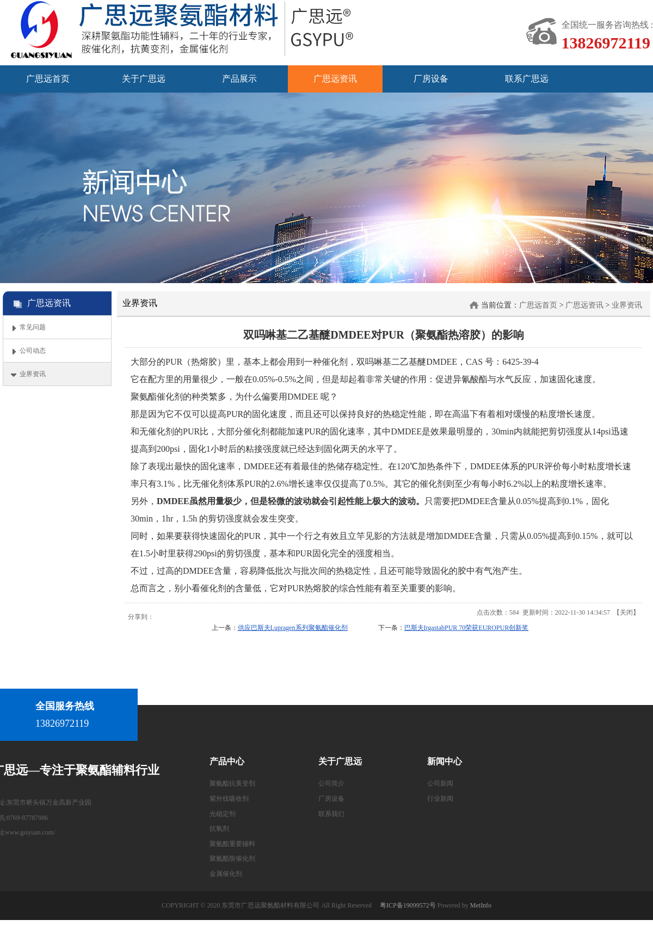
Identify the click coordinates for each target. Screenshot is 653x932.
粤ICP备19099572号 (408, 905)
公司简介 (331, 783)
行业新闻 (440, 798)
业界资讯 (627, 305)
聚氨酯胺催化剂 (232, 858)
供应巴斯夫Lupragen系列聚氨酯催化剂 (293, 627)
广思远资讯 (584, 305)
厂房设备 (331, 798)
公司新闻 (440, 783)
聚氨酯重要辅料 (232, 844)
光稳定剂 (223, 814)
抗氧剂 (219, 828)
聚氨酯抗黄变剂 (232, 783)
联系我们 (331, 814)
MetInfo (480, 905)
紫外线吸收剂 (229, 798)
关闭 (626, 612)
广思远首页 (538, 305)
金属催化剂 (226, 874)
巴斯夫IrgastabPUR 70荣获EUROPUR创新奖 (466, 627)
